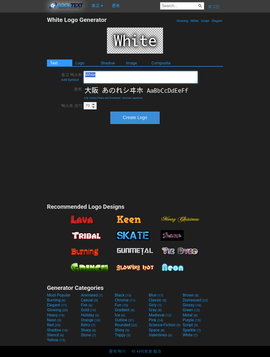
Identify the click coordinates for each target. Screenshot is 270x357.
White (194, 21)
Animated (92, 295)
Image (131, 63)
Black (123, 295)
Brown (191, 295)
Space (157, 330)
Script (205, 21)
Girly (155, 305)
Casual (89, 300)
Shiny (122, 330)
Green (191, 310)
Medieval (160, 315)
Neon (54, 320)
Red (53, 325)
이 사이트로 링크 (146, 351)
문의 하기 (117, 351)
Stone (88, 335)
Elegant (217, 21)
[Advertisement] (23, 90)
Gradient (125, 310)
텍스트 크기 (71, 105)
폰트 (78, 89)
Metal (190, 315)
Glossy (192, 305)
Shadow (108, 63)
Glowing (182, 21)
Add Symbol (70, 80)
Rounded (126, 325)
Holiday (90, 315)
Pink (156, 320)
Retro (88, 325)
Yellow (56, 340)
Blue (156, 295)
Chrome (125, 300)
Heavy (55, 315)
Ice (120, 315)
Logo (79, 63)
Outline (124, 320)
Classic (157, 300)
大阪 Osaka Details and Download (102, 98)
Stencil (55, 335)
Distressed (195, 300)
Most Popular (59, 295)
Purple (192, 320)
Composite (161, 63)
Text (54, 63)
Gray (155, 310)
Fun (121, 305)
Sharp (88, 330)
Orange (90, 320)
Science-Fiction (164, 325)
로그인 (214, 6)
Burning (56, 300)
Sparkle (192, 330)
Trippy (123, 335)
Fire (86, 305)
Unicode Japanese (132, 98)
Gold (88, 310)
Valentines (160, 335)
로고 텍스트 (71, 77)
